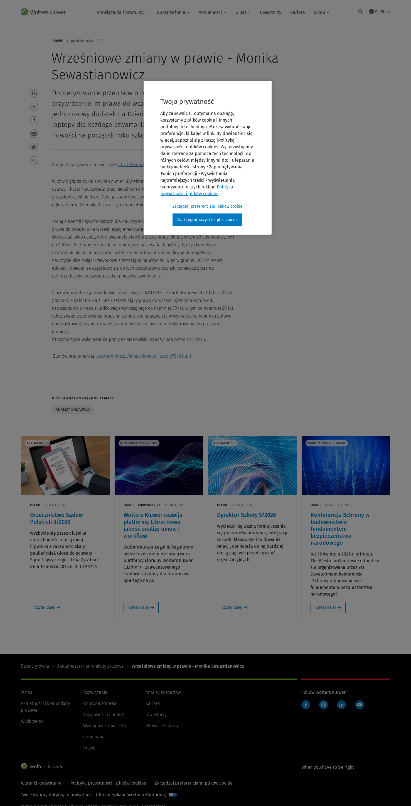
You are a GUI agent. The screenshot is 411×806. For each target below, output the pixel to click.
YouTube (359, 704)
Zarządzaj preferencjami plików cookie (194, 783)
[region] (208, 158)
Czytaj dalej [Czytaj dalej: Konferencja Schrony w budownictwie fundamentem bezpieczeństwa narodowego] (325, 607)
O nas (243, 12)
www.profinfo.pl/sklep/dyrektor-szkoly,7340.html (144, 356)
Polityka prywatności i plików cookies (108, 783)
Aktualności (213, 12)
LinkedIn (341, 704)
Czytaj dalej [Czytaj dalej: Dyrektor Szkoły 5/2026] (232, 607)
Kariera (297, 12)
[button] (34, 93)
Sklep (322, 12)
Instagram (323, 704)
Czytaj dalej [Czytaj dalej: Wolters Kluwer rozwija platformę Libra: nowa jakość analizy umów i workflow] (138, 607)
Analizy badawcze (73, 409)
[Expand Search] (360, 12)
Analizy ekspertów (163, 692)
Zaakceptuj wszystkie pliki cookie (207, 219)
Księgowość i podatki (103, 714)
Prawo (89, 748)
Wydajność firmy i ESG (104, 725)
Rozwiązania (95, 692)
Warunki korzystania (41, 783)
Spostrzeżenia (173, 12)
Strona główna (35, 666)
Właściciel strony (162, 725)
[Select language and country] (379, 12)
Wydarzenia (32, 721)
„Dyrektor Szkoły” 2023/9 (143, 164)
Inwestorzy (270, 12)
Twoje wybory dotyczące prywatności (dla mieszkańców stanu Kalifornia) (93, 794)
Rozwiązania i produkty (122, 12)
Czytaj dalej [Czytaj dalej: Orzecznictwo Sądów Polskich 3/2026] (45, 607)
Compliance (95, 736)
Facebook (305, 704)
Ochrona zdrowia (100, 703)
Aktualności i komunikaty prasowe (90, 666)
